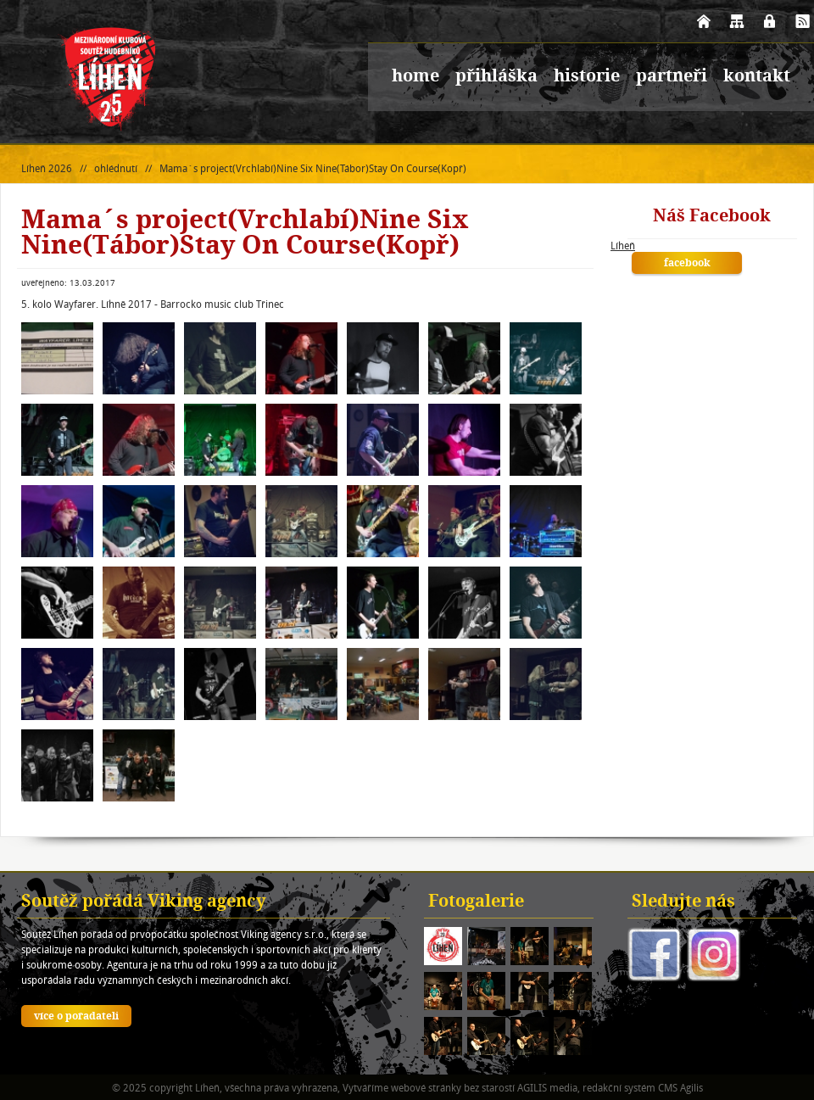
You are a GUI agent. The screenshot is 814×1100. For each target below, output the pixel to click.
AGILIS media (547, 1087)
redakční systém (619, 1087)
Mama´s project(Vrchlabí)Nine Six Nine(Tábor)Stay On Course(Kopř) (312, 168)
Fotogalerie (476, 902)
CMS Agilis (680, 1087)
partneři (671, 77)
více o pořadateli (76, 1017)
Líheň (622, 245)
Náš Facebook (712, 217)
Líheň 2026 (46, 168)
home (415, 77)
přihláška (496, 77)
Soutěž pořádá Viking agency (143, 902)
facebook (687, 264)
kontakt (756, 77)
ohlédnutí (115, 168)
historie (587, 77)
